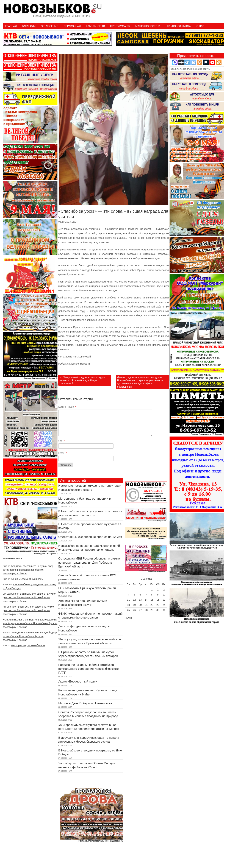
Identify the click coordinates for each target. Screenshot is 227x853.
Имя (61, 440)
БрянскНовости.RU (148, 26)
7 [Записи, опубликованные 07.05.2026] (146, 594)
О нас (200, 26)
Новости (85, 363)
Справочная (72, 26)
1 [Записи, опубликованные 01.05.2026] (152, 589)
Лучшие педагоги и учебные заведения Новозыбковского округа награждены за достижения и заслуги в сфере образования (140, 382)
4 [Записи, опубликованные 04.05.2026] (128, 594)
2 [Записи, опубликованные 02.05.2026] (158, 589)
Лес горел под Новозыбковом (28, 645)
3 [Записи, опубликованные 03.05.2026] (164, 589)
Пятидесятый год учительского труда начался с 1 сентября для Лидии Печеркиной (83, 380)
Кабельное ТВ (95, 26)
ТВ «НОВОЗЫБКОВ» (179, 26)
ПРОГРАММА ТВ (120, 26)
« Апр (128, 617)
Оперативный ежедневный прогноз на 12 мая (90, 537)
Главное (74, 363)
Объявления (49, 26)
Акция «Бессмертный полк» (27, 579)
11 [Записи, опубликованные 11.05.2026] (128, 599)
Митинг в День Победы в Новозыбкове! (85, 703)
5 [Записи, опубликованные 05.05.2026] (134, 594)
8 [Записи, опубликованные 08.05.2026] (152, 594)
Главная (11, 26)
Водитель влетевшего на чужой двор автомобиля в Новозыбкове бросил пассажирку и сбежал (28, 570)
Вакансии (28, 26)
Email (62, 453)
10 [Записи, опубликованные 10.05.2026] (164, 594)
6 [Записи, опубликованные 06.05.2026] (140, 594)
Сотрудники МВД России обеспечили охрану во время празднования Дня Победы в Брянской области (89, 562)
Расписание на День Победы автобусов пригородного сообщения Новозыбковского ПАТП (88, 668)
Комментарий (67, 406)
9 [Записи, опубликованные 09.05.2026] (158, 594)
